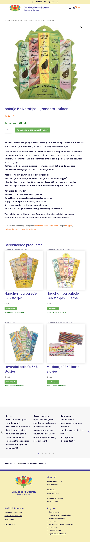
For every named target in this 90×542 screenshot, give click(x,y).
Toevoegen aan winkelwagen (32, 129)
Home (14, 463)
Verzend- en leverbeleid (13, 516)
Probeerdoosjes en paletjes (18, 20)
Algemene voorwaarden (57, 534)
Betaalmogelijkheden (57, 518)
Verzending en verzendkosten (60, 515)
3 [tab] (46, 454)
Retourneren (53, 527)
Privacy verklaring (55, 531)
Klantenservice (54, 512)
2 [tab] (42, 454)
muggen (68, 225)
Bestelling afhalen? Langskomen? (61, 524)
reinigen (32, 229)
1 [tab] (39, 454)
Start (6, 20)
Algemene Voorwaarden (13, 512)
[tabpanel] (18, 432)
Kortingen (52, 521)
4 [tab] (49, 454)
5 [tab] (53, 454)
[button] (81, 27)
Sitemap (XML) (10, 519)
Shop (19, 463)
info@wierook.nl (53, 493)
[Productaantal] (8, 129)
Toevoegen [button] (10, 308)
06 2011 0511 (51, 490)
